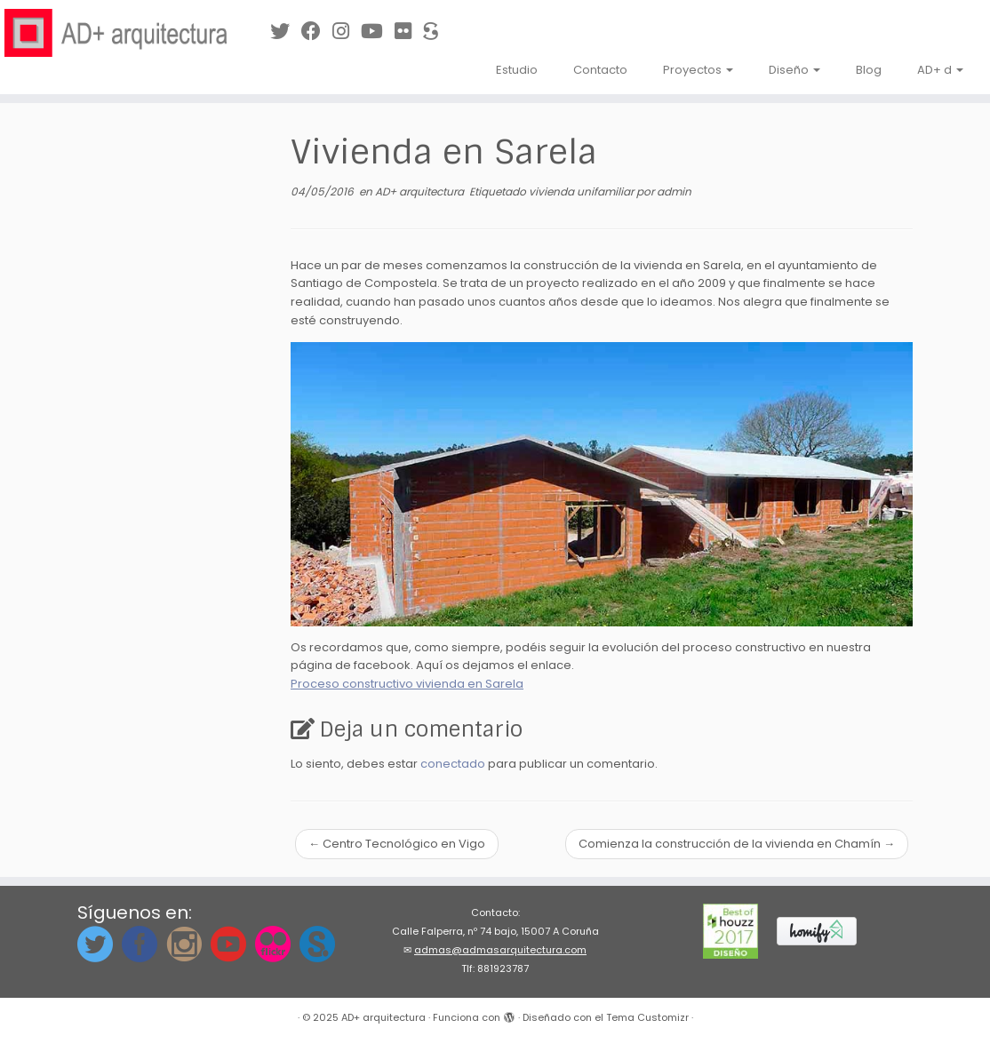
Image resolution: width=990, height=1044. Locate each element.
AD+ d (940, 69)
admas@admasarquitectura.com (500, 950)
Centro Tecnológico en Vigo (396, 843)
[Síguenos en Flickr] (409, 31)
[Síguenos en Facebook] (316, 31)
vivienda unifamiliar (582, 191)
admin (674, 191)
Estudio (517, 69)
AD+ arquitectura (421, 191)
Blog (869, 69)
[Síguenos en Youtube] (378, 31)
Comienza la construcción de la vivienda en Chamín (737, 843)
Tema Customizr (647, 1017)
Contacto (600, 69)
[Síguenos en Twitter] (285, 31)
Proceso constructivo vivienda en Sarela (407, 683)
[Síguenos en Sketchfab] (436, 31)
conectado (452, 763)
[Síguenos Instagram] (346, 31)
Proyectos (698, 69)
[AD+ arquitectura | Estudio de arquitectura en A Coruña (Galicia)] (116, 33)
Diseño (794, 69)
